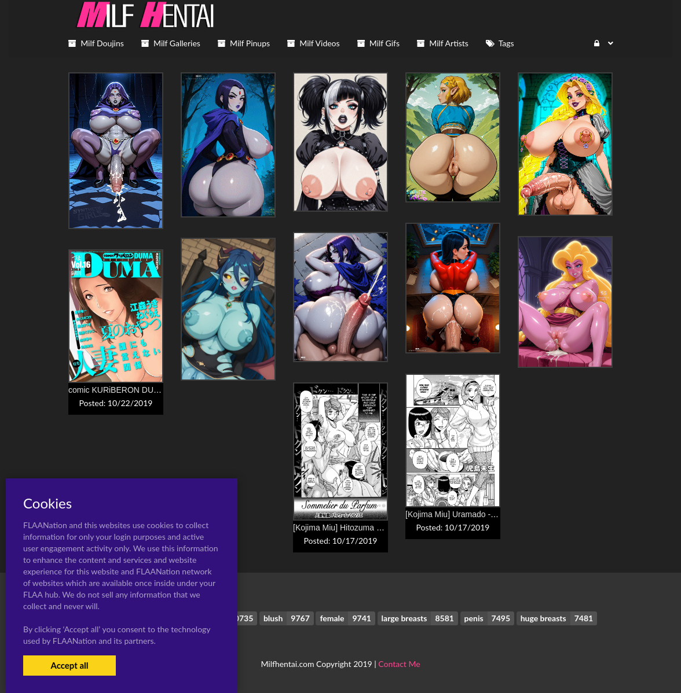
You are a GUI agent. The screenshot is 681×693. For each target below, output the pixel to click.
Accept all (69, 665)
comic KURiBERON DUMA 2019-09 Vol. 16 (146, 390)
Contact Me (399, 664)
